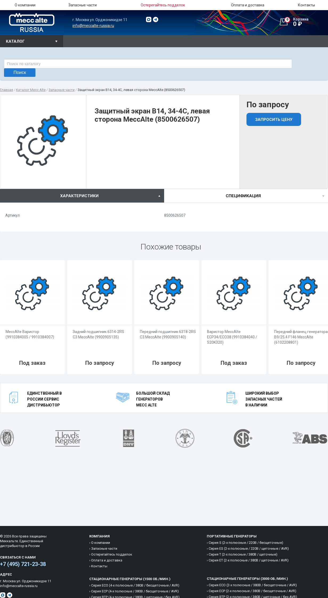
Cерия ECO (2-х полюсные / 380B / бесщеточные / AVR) (253, 585)
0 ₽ (306, 22)
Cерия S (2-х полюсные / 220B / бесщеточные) (246, 543)
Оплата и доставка (247, 5)
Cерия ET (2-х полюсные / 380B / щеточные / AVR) (249, 560)
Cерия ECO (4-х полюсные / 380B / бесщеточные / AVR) (135, 585)
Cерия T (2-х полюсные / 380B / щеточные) (243, 554)
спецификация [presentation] (243, 195)
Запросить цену (273, 119)
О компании (25, 5)
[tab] (82, 196)
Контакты (306, 5)
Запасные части (82, 5)
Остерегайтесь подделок (111, 554)
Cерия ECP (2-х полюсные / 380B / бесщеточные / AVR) (252, 591)
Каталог (15, 41)
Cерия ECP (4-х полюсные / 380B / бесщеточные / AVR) (135, 591)
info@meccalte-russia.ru (93, 25)
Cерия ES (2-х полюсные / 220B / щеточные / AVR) (249, 548)
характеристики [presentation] (79, 195)
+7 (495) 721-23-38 (23, 564)
